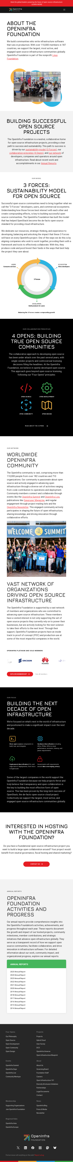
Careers (39, 1077)
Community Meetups (13, 1077)
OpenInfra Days (11, 1069)
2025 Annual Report (17, 972)
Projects (39, 1036)
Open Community (12, 1048)
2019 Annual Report (17, 992)
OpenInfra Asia (11, 1123)
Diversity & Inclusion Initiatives (47, 1084)
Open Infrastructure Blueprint (47, 1055)
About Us (39, 1065)
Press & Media (41, 1109)
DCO (38, 1048)
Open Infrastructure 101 (45, 1080)
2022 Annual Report (17, 982)
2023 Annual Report (17, 978)
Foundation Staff (42, 1073)
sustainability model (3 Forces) (41, 149)
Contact (39, 1095)
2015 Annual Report (17, 1005)
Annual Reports (48, 163)
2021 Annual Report (17, 985)
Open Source (10, 1040)
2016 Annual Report (17, 1002)
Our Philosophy (11, 1036)
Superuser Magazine (34, 500)
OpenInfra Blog (41, 1105)
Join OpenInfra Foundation (15, 1109)
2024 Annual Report (17, 975)
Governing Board (42, 1069)
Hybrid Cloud (41, 1040)
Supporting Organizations (15, 1105)
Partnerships (41, 1088)
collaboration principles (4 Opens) (26, 153)
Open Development (12, 1044)
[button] (64, 10)
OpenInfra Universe (43, 1051)
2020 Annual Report (17, 988)
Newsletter (40, 1113)
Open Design (10, 1051)
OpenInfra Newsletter (17, 507)
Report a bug (39, 1155)
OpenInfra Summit (31, 496)
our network (55, 153)
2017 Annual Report (17, 998)
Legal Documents (42, 1091)
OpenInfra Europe (12, 1127)
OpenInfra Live (52, 496)
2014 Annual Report (17, 1008)
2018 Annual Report (17, 995)
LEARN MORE (37, 4)
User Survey (40, 1044)
